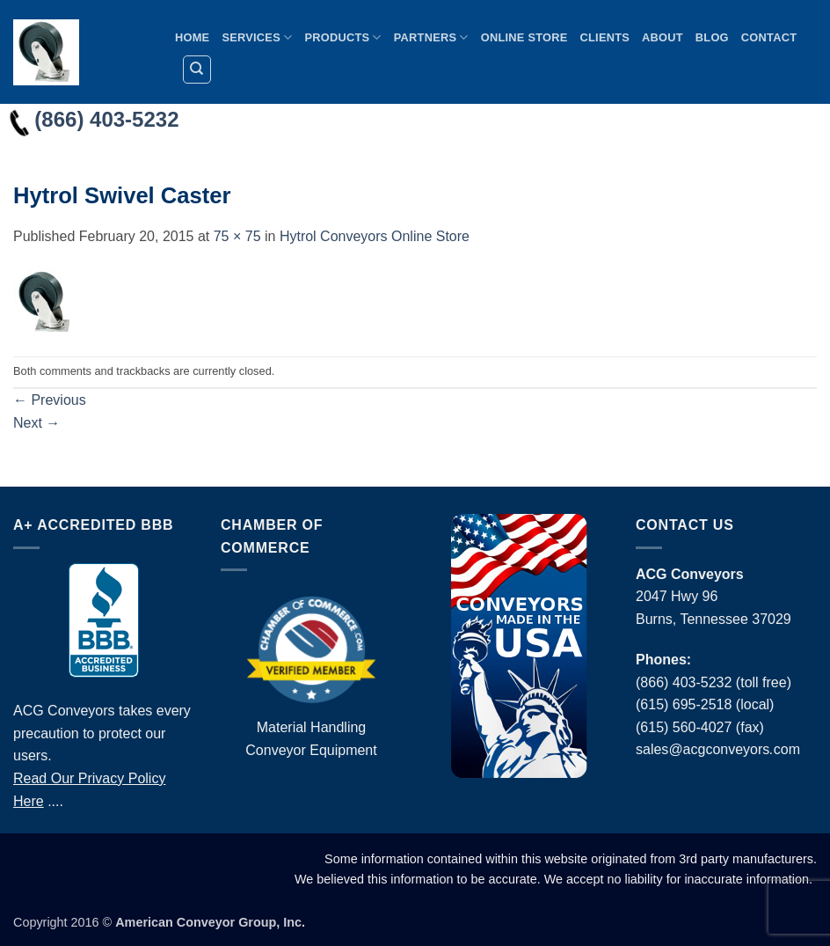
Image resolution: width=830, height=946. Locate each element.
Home (192, 37)
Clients (605, 37)
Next (36, 422)
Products (342, 37)
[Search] (197, 69)
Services (257, 37)
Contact (769, 37)
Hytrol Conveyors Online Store (375, 236)
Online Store (524, 37)
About (662, 37)
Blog (712, 37)
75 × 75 (237, 236)
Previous (49, 399)
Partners (431, 37)
